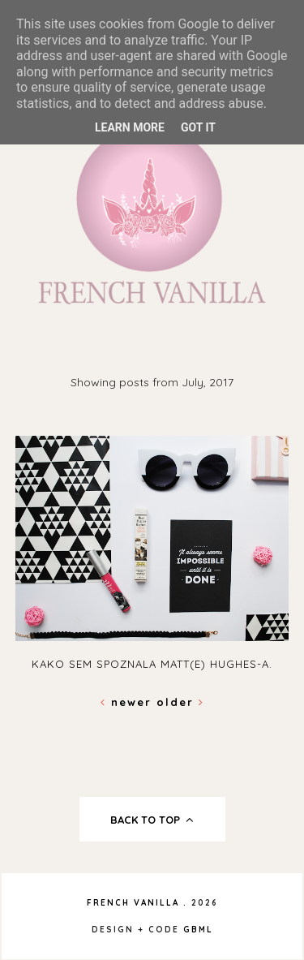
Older (180, 701)
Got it (198, 127)
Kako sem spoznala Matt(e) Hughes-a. (152, 663)
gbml (198, 929)
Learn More (130, 127)
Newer (128, 701)
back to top (152, 819)
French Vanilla (133, 903)
